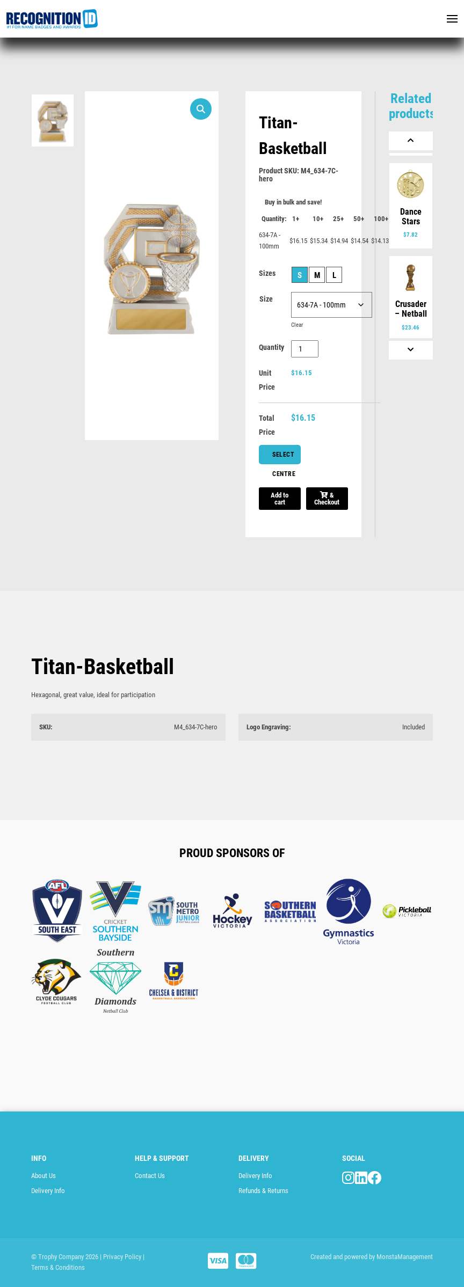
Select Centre (284, 457)
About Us (43, 1176)
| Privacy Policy (120, 1257)
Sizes (267, 273)
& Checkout (326, 498)
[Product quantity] (304, 348)
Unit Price (267, 380)
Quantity (271, 347)
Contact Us (150, 1176)
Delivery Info (48, 1191)
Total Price (267, 425)
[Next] (411, 350)
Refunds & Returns (263, 1191)
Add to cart (279, 498)
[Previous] (411, 140)
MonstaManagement (404, 1257)
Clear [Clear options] (297, 324)
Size (266, 299)
